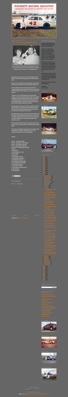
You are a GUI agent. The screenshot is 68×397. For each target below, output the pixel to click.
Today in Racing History (49, 192)
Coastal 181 (44, 301)
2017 (44, 174)
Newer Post (14, 215)
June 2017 (46, 187)
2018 (44, 172)
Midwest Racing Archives (34, 6)
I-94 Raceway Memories (46, 302)
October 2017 (47, 179)
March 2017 (47, 260)
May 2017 (46, 256)
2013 (44, 272)
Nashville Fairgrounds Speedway (48, 307)
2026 (44, 157)
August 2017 (47, 183)
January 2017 (47, 263)
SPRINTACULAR (45, 314)
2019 (44, 170)
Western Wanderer (45, 316)
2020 (44, 168)
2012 (44, 274)
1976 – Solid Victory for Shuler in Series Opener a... (50, 227)
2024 (44, 161)
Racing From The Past (46, 312)
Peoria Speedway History (47, 309)
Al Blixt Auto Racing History (47, 294)
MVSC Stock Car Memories (47, 306)
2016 (44, 266)
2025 (44, 159)
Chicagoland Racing (46, 299)
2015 (44, 268)
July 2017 (46, 185)
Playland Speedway (45, 311)
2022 (44, 164)
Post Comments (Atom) (23, 218)
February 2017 (47, 262)
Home (25, 215)
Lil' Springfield (44, 304)
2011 (44, 275)
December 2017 (47, 176)
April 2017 (46, 258)
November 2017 (47, 178)
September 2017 (48, 181)
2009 (44, 279)
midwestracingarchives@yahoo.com (37, 394)
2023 (44, 162)
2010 (44, 277)
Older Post (37, 215)
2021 (44, 166)
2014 (44, 270)
